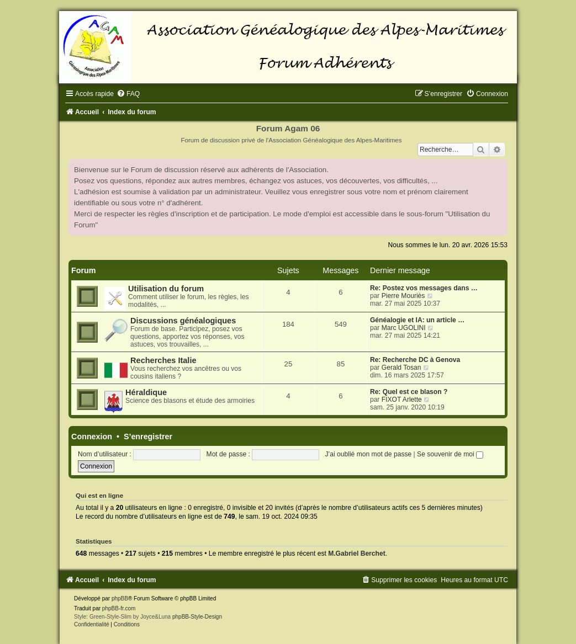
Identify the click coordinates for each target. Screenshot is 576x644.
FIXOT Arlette (402, 399)
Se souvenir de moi (450, 454)
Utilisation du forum (166, 288)
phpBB (120, 598)
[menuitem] (128, 94)
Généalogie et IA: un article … (417, 320)
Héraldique (146, 392)
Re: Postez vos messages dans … (424, 288)
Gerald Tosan (401, 367)
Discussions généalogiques (183, 320)
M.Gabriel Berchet (356, 553)
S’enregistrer (148, 436)
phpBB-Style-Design (197, 617)
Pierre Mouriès (403, 296)
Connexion (91, 436)
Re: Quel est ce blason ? (408, 392)
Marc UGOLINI (404, 328)
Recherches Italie (163, 360)
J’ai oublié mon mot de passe (368, 454)
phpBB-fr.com (119, 608)
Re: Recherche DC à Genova (415, 360)
